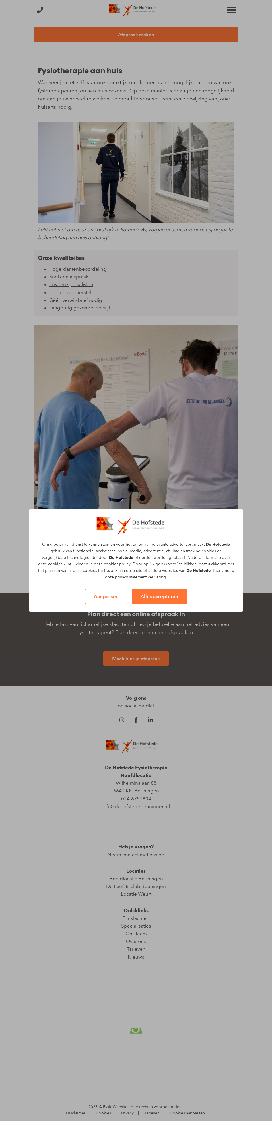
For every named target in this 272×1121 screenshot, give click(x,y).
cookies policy (117, 564)
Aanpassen (106, 596)
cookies (209, 551)
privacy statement (131, 577)
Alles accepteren (159, 596)
